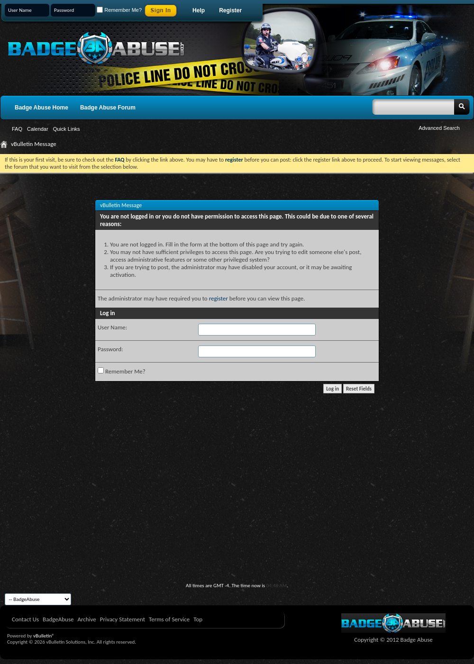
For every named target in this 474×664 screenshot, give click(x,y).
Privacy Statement (122, 619)
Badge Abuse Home (41, 107)
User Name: (112, 327)
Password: (110, 349)
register (218, 298)
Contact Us (25, 619)
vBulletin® (44, 636)
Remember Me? (119, 10)
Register (230, 10)
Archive (86, 619)
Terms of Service (169, 619)
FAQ (17, 129)
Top (197, 619)
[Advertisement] (237, 511)
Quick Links (66, 129)
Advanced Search (439, 128)
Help (198, 10)
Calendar (37, 129)
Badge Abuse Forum (108, 107)
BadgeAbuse (58, 619)
